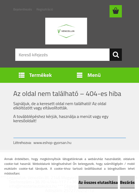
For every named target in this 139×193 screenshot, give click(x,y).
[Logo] (66, 31)
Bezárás (127, 182)
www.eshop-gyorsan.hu (52, 142)
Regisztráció (44, 9)
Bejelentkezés (22, 9)
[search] (116, 55)
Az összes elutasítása (98, 182)
